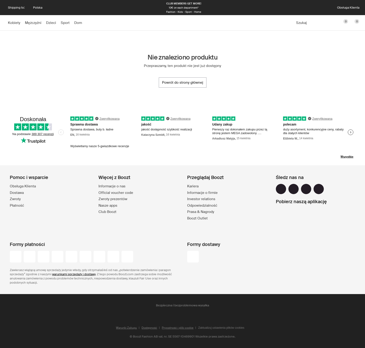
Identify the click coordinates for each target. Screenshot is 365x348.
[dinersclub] (85, 257)
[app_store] (293, 226)
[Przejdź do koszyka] (353, 23)
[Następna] (283, 8)
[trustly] (127, 257)
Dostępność (149, 328)
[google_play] (293, 214)
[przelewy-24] (15, 257)
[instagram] (293, 189)
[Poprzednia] (84, 8)
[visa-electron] (71, 257)
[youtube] (306, 189)
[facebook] (281, 189)
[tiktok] (319, 189)
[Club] (331, 23)
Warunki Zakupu (126, 328)
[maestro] (57, 257)
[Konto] (320, 23)
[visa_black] (29, 257)
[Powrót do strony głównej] (182, 82)
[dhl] (193, 257)
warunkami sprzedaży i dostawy (73, 274)
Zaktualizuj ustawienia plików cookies (221, 327)
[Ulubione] (342, 23)
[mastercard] (43, 257)
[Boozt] (182, 22)
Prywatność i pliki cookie (177, 328)
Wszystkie (347, 157)
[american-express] (99, 257)
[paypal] (113, 257)
